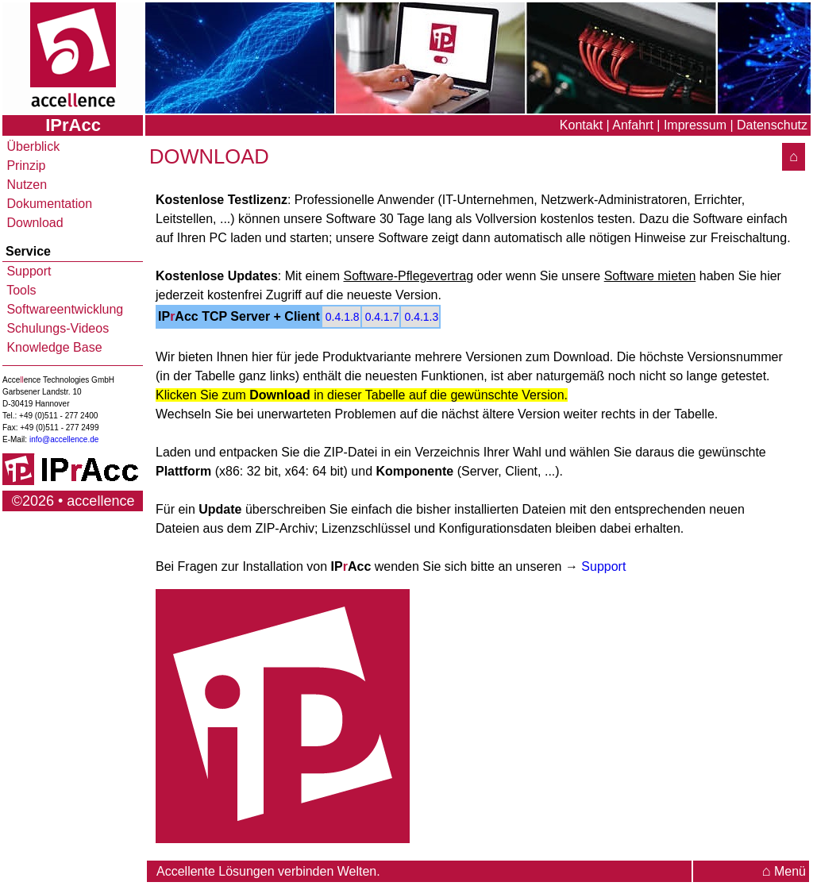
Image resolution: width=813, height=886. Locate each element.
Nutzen (25, 184)
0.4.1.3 (421, 316)
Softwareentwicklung (63, 309)
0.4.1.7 (382, 316)
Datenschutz (772, 125)
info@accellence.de (63, 439)
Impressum (695, 125)
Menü (784, 871)
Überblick (31, 146)
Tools (20, 290)
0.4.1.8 (343, 316)
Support (27, 271)
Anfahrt (632, 125)
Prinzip (24, 165)
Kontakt (581, 125)
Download (33, 222)
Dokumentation (47, 203)
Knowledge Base (52, 347)
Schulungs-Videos (56, 328)
